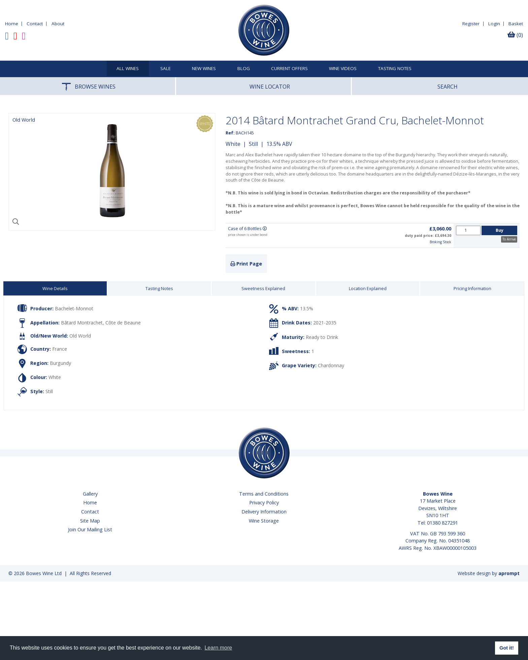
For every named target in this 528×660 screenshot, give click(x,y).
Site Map (90, 520)
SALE (165, 68)
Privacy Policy (264, 502)
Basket (515, 24)
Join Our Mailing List (90, 529)
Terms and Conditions (264, 494)
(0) (515, 35)
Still (253, 144)
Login (494, 24)
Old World (80, 336)
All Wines (128, 68)
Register (471, 24)
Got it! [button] (506, 648)
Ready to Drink (322, 337)
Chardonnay (331, 365)
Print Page (246, 263)
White (233, 144)
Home (11, 24)
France (59, 348)
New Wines (204, 68)
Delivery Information (264, 511)
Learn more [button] (218, 648)
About (58, 24)
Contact (35, 24)
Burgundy (60, 363)
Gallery (90, 494)
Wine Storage (264, 520)
